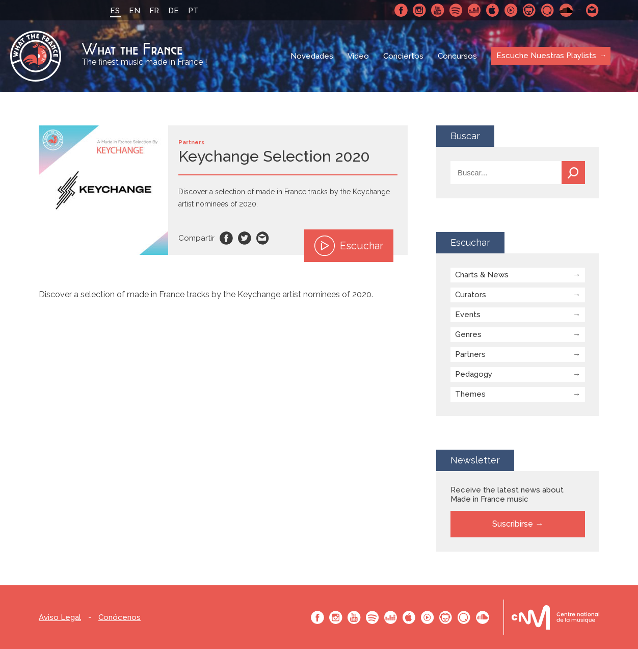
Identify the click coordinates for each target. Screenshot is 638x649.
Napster (529, 10)
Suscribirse (512, 524)
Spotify (456, 10)
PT (193, 10)
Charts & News (482, 274)
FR (154, 10)
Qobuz (547, 10)
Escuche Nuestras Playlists (546, 55)
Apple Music (492, 10)
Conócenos (119, 617)
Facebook (401, 10)
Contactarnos (592, 10)
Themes (470, 394)
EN (134, 10)
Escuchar (348, 246)
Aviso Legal (60, 617)
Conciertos (403, 56)
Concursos (457, 56)
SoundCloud (566, 10)
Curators (470, 294)
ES (115, 10)
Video (358, 56)
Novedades (311, 56)
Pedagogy (473, 374)
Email (263, 238)
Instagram (419, 10)
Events (468, 314)
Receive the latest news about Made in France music (507, 494)
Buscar (573, 172)
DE (173, 10)
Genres (468, 334)
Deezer (474, 10)
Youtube (437, 10)
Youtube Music (511, 10)
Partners (470, 354)
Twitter (244, 238)
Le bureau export (555, 617)
